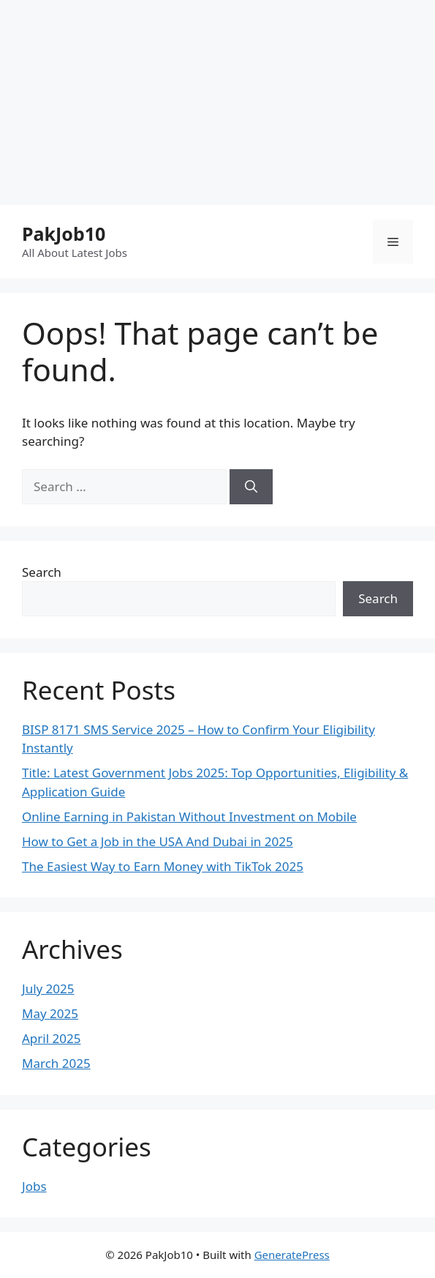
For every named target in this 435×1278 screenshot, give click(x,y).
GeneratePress (292, 1254)
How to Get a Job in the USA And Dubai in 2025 (157, 841)
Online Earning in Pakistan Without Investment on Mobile (189, 816)
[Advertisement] (217, 102)
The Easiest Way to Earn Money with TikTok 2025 (162, 866)
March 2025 (56, 1063)
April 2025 (51, 1038)
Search (41, 572)
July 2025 (48, 988)
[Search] (251, 486)
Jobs (34, 1186)
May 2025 (50, 1013)
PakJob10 (63, 233)
